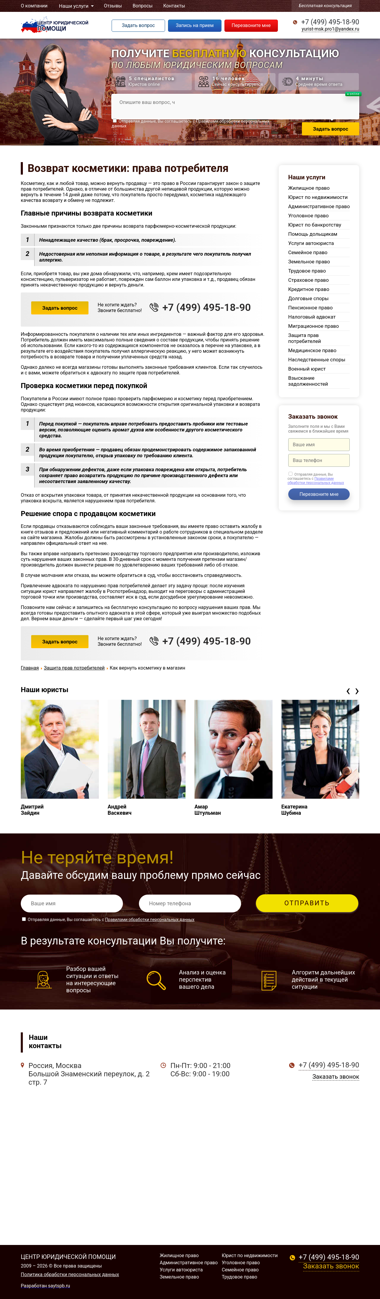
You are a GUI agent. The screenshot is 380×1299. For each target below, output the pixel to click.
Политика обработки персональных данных (70, 1274)
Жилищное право (309, 188)
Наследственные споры (316, 360)
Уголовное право (308, 216)
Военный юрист (307, 369)
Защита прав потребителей (304, 338)
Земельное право (309, 262)
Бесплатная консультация (325, 5)
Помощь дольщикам (312, 234)
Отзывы (111, 6)
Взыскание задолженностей (308, 381)
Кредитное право (308, 289)
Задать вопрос (59, 308)
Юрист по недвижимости (318, 197)
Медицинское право (312, 350)
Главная (30, 668)
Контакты (172, 6)
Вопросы (141, 6)
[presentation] (348, 690)
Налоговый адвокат (312, 317)
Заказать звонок (335, 1076)
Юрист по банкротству (314, 225)
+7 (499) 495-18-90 (330, 22)
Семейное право (307, 252)
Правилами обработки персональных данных (315, 481)
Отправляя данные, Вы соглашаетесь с (315, 478)
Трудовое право (307, 271)
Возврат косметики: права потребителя (128, 168)
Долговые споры (308, 298)
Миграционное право (313, 326)
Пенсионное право (310, 308)
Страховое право (308, 280)
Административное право (319, 206)
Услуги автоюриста (311, 243)
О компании (34, 6)
